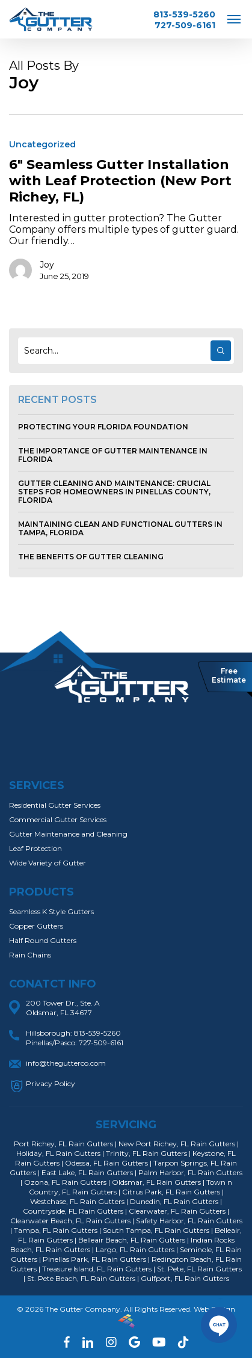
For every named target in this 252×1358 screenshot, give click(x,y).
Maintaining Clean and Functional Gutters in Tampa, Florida (120, 528)
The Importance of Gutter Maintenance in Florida (112, 455)
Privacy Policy (50, 1083)
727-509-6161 (185, 25)
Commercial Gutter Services (57, 819)
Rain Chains (30, 954)
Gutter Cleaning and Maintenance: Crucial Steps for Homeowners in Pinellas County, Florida (114, 492)
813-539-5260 (184, 14)
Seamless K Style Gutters (51, 911)
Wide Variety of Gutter (47, 862)
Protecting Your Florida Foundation (103, 426)
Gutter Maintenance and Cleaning (68, 833)
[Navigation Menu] (234, 19)
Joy (47, 264)
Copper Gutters (36, 925)
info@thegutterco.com (66, 1063)
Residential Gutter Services (54, 805)
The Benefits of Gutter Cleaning (91, 556)
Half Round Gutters (42, 940)
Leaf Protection (35, 848)
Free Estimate (229, 675)
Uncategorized (42, 144)
